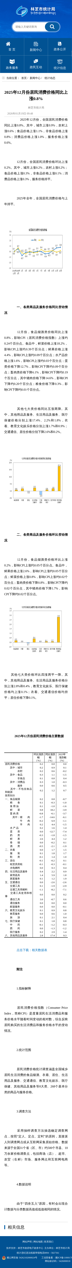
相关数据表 (39, 950)
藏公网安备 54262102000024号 (19, 1258)
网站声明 (27, 1241)
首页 (24, 78)
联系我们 (48, 1241)
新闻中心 (35, 78)
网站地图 (38, 1241)
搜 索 (52, 28)
